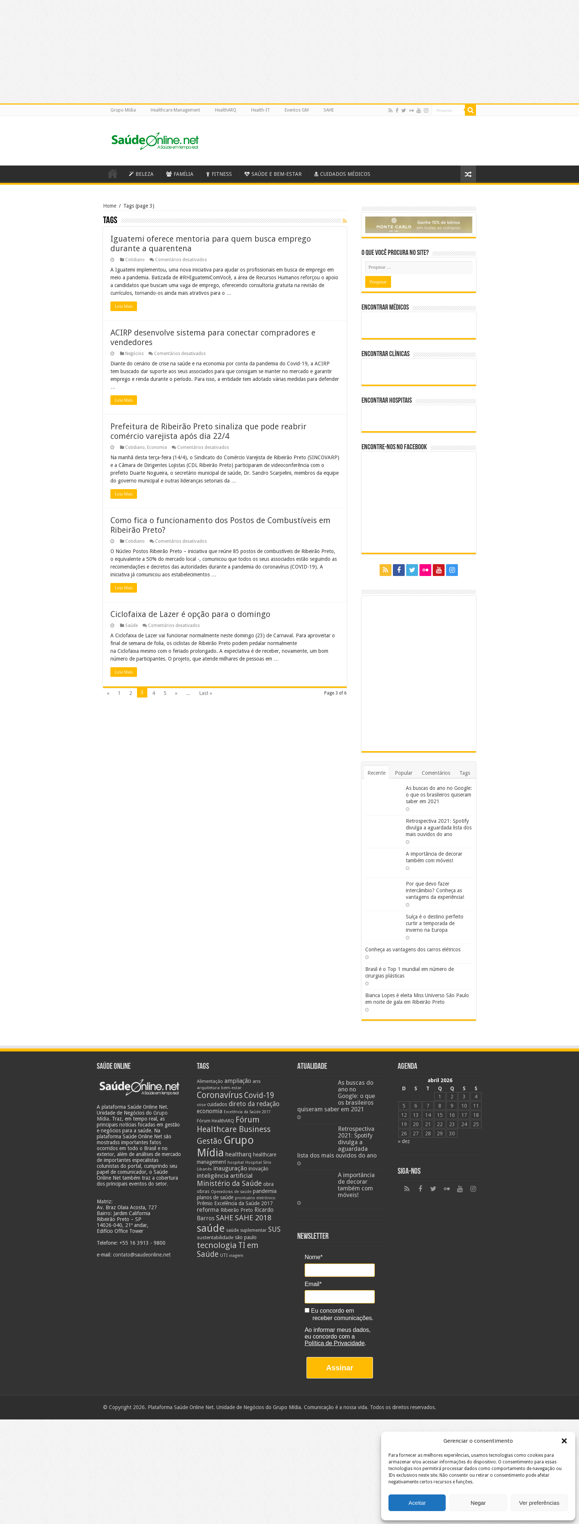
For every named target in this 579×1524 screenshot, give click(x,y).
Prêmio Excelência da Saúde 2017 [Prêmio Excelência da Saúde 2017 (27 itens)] (235, 1203)
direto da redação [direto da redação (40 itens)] (254, 1104)
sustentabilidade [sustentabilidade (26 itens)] (215, 1237)
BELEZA (141, 174)
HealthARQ (225, 110)
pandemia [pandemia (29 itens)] (265, 1191)
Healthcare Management (175, 110)
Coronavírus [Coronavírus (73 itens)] (220, 1095)
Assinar (339, 1368)
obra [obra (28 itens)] (268, 1184)
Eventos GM (297, 110)
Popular (403, 773)
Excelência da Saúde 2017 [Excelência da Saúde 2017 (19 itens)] (247, 1111)
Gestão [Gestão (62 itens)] (209, 1141)
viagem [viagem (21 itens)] (236, 1255)
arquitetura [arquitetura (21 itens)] (208, 1087)
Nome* (314, 1257)
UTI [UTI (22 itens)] (223, 1255)
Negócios (134, 353)
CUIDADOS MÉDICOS (342, 174)
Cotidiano (135, 259)
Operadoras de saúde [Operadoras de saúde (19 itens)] (231, 1191)
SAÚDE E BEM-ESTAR (273, 174)
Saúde (131, 625)
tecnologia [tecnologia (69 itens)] (217, 1245)
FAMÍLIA (179, 174)
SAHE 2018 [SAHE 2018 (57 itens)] (253, 1217)
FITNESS (219, 174)
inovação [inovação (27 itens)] (258, 1169)
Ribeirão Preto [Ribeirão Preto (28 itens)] (236, 1210)
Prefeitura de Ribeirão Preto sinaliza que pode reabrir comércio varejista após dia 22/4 (208, 431)
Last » (205, 693)
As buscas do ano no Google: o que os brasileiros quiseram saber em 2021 (439, 794)
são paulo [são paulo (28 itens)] (246, 1237)
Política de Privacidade (335, 1343)
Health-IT (260, 110)
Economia (157, 447)
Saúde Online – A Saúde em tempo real (112, 173)
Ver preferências (539, 1503)
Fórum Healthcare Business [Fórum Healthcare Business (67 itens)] (234, 1124)
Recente (376, 773)
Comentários (436, 773)
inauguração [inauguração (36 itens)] (230, 1168)
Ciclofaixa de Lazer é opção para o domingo (190, 614)
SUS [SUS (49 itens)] (274, 1229)
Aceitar (417, 1503)
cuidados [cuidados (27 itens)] (217, 1104)
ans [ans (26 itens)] (257, 1081)
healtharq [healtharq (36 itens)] (238, 1154)
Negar (478, 1503)
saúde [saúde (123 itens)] (211, 1228)
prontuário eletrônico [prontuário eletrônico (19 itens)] (255, 1198)
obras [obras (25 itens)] (203, 1191)
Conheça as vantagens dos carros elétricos (412, 949)
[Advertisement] (289, 1471)
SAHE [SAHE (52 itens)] (224, 1218)
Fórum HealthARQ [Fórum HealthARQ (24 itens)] (215, 1121)
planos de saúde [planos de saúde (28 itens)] (215, 1197)
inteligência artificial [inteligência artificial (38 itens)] (225, 1175)
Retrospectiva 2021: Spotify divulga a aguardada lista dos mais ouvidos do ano (439, 827)
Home (109, 206)
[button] (564, 1441)
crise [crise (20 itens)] (201, 1104)
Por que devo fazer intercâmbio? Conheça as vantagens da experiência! (435, 890)
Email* (313, 1284)
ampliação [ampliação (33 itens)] (238, 1080)
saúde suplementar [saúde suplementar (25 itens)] (246, 1230)
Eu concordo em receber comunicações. (339, 1314)
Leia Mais (124, 306)
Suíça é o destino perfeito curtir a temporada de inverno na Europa (434, 923)
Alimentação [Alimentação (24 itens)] (210, 1081)
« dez (404, 1141)
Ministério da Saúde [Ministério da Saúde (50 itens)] (229, 1183)
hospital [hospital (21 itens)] (235, 1162)
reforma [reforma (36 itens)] (208, 1209)
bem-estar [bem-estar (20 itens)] (231, 1087)
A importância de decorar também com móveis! (356, 1185)
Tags (464, 773)
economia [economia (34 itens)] (209, 1111)
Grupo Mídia (123, 110)
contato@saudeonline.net (142, 1255)
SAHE (328, 110)
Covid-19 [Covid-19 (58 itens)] (259, 1095)
